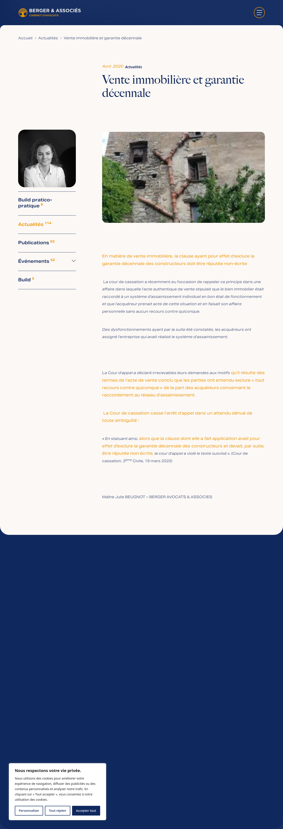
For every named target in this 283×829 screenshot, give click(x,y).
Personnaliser (29, 810)
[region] (57, 791)
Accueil (25, 38)
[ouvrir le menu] (259, 12)
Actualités (48, 38)
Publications (36, 243)
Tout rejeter (57, 810)
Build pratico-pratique (35, 203)
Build (26, 280)
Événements (36, 262)
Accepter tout (86, 810)
